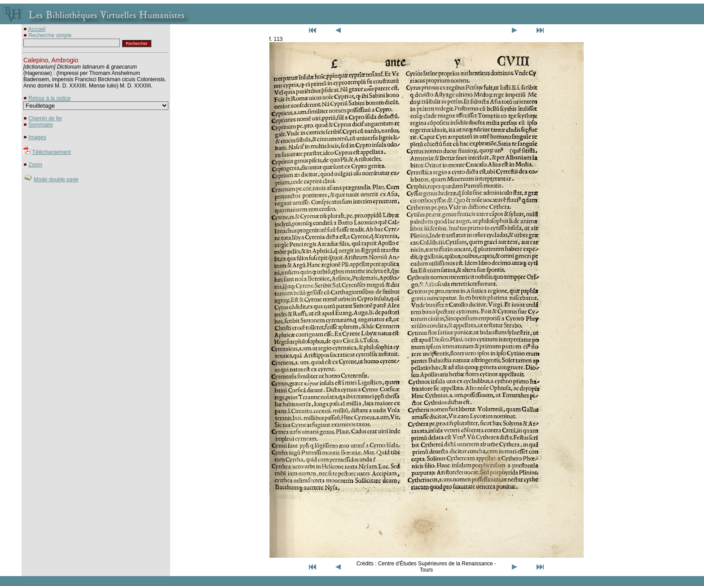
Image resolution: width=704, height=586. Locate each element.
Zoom (35, 165)
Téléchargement (51, 152)
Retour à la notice (49, 98)
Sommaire (40, 125)
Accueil (37, 29)
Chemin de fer (45, 118)
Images (37, 137)
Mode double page (56, 179)
